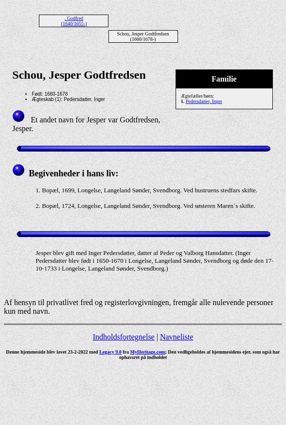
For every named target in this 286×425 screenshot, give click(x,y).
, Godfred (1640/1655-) (74, 21)
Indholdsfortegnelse (124, 337)
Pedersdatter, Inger (204, 101)
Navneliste (176, 337)
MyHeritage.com (147, 352)
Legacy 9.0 (110, 352)
